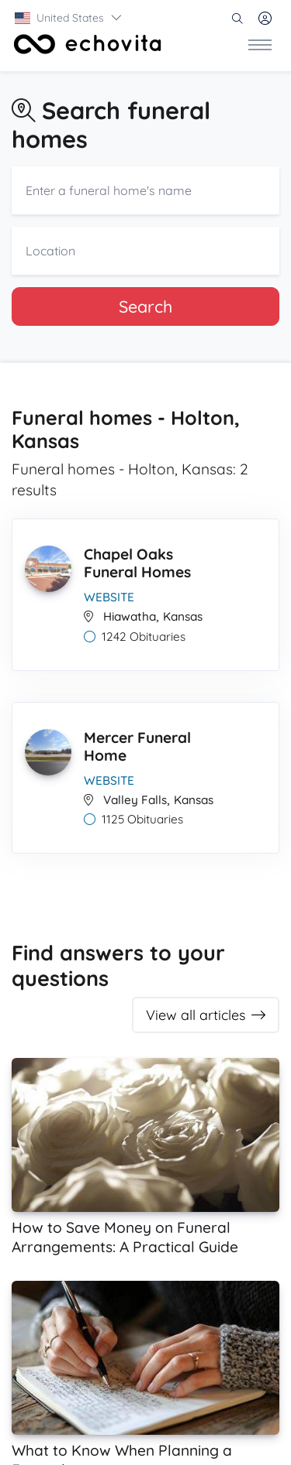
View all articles (205, 1015)
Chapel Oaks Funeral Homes (137, 563)
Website (109, 597)
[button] (69, 17)
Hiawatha (129, 616)
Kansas (183, 616)
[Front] (87, 44)
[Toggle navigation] (259, 44)
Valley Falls (135, 799)
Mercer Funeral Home (137, 746)
